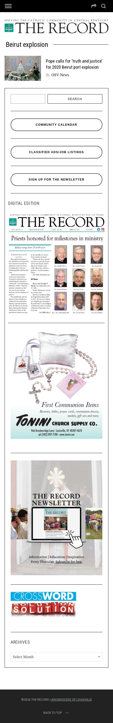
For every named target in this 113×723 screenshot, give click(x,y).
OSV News (60, 75)
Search (75, 99)
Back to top (56, 712)
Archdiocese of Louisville (71, 699)
